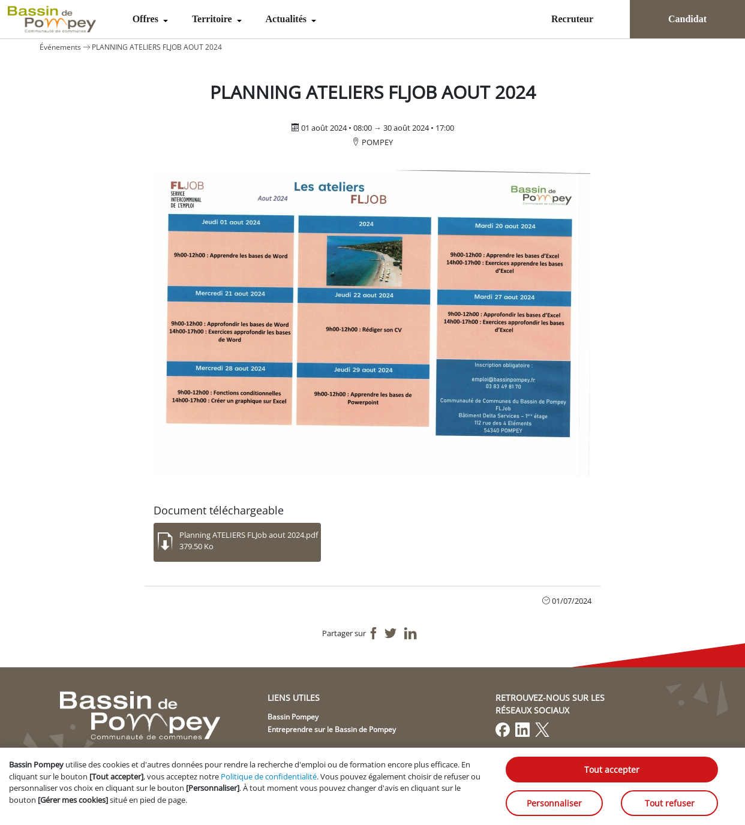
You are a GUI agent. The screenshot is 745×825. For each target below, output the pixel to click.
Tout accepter (611, 769)
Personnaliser (554, 803)
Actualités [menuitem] (287, 19)
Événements (60, 47)
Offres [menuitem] (147, 19)
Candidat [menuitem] (687, 19)
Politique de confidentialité (269, 776)
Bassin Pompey (293, 717)
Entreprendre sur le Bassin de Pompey (332, 729)
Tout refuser (670, 803)
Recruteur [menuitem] (572, 19)
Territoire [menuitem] (213, 19)
